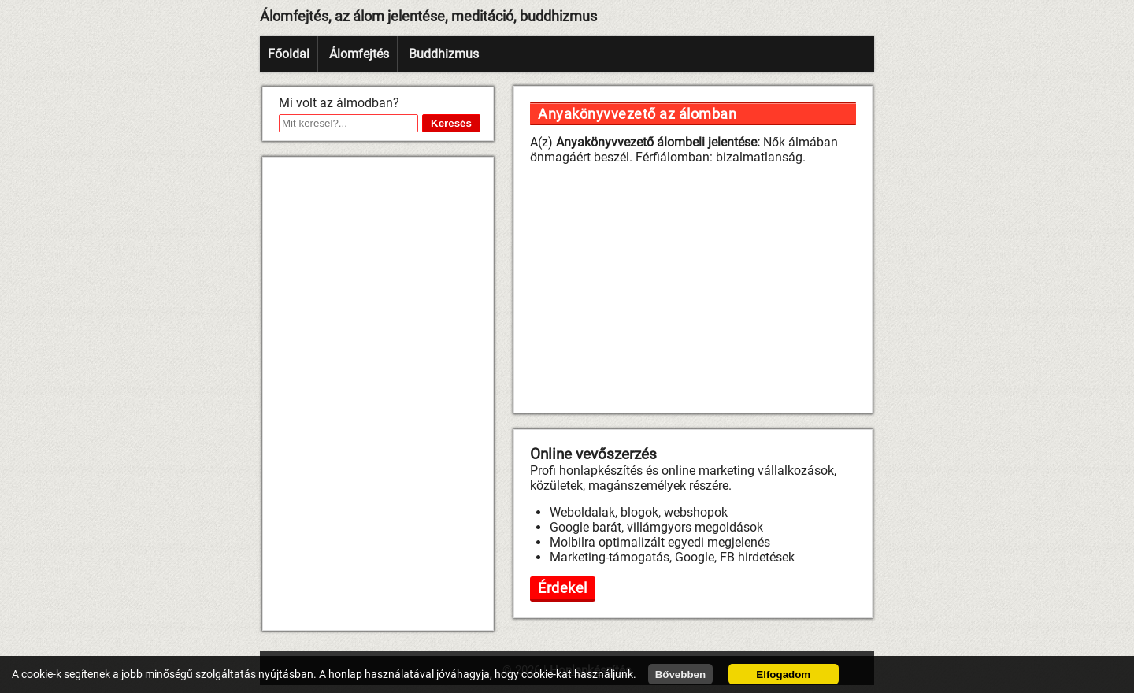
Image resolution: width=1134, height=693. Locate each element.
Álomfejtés (359, 53)
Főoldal (288, 53)
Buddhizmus (444, 53)
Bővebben (680, 674)
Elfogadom (783, 674)
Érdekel (562, 588)
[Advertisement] (378, 394)
